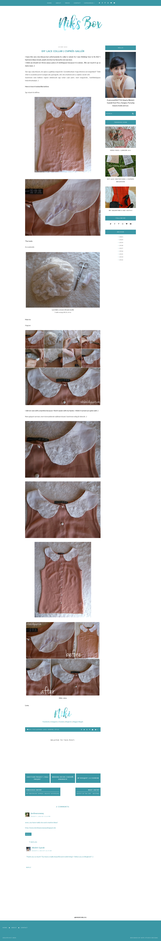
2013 (121, 260)
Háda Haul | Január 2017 (120, 150)
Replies (34, 842)
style (57, 729)
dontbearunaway (37, 813)
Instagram (54, 722)
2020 (121, 240)
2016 (121, 251)
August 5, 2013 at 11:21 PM (40, 816)
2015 (121, 254)
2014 (121, 257)
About (58, 3)
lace (45, 729)
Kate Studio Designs (149, 937)
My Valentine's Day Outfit (120, 210)
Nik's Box (12, 937)
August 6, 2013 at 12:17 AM (42, 850)
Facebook (46, 722)
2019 (121, 242)
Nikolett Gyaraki (38, 847)
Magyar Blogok (78, 722)
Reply (28, 834)
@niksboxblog (80, 917)
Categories (88, 3)
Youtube (61, 722)
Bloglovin (68, 722)
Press (67, 3)
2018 (121, 245)
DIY (30, 729)
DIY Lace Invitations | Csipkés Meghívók (120, 180)
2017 (121, 248)
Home (49, 3)
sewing (51, 729)
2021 (121, 237)
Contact (77, 3)
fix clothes (37, 729)
